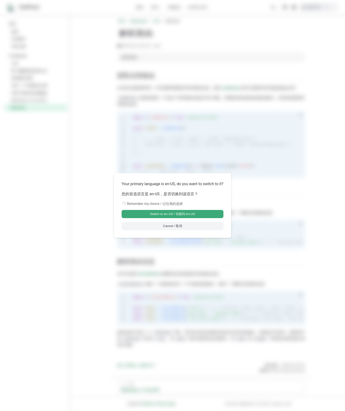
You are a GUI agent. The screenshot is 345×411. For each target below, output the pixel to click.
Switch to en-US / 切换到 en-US (172, 214)
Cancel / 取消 (172, 226)
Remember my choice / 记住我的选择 (155, 204)
